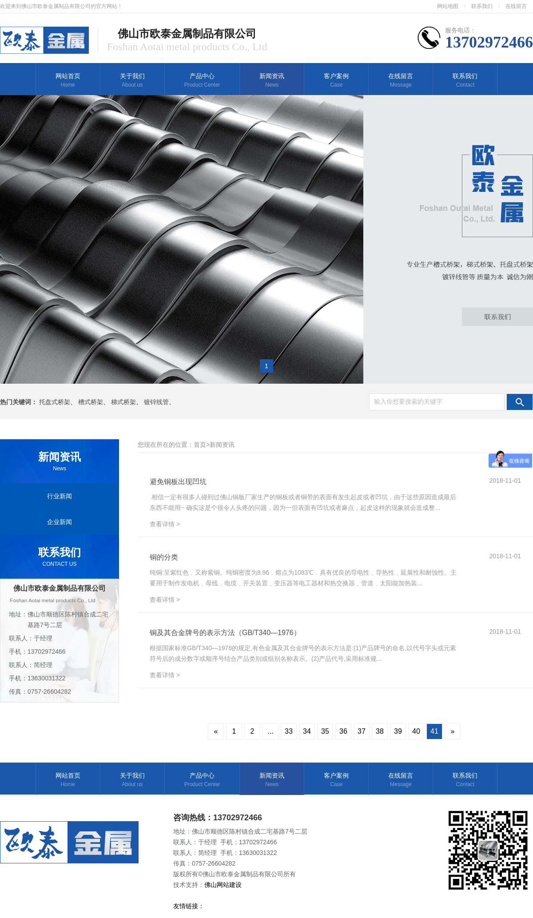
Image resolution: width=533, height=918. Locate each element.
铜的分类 (164, 557)
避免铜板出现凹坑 (178, 481)
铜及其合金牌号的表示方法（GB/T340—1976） (225, 632)
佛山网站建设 (223, 884)
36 (343, 731)
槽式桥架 (90, 401)
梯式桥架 (123, 401)
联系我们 (482, 6)
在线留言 (516, 6)
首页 (200, 444)
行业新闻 (59, 496)
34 (307, 731)
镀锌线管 (156, 401)
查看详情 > (165, 524)
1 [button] (266, 366)
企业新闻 (59, 521)
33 (289, 731)
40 (416, 731)
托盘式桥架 (54, 401)
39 (398, 731)
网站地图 (447, 6)
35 (325, 731)
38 (380, 731)
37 (362, 731)
